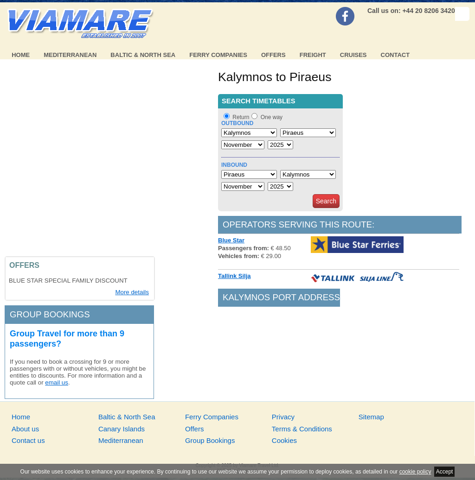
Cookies (284, 440)
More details (132, 292)
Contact (395, 54)
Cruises (353, 54)
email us (56, 382)
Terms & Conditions (302, 429)
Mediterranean (70, 54)
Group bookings (50, 314)
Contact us (28, 440)
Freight (313, 54)
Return (240, 117)
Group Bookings (210, 440)
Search (326, 201)
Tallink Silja (234, 275)
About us (25, 429)
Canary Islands (121, 429)
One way (271, 117)
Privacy (283, 417)
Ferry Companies (218, 54)
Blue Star (231, 240)
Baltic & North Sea (142, 54)
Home (21, 54)
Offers (273, 54)
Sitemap (371, 417)
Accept (444, 471)
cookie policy (415, 471)
